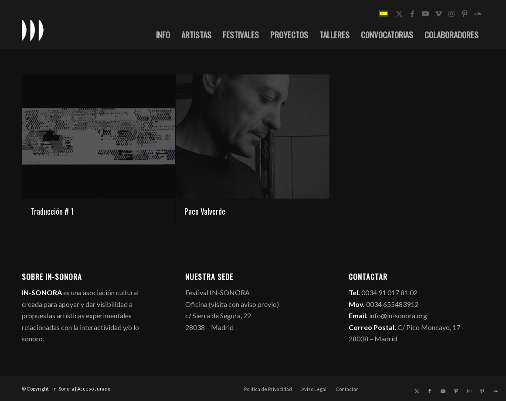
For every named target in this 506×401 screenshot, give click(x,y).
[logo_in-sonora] (33, 30)
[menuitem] (163, 34)
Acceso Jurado (93, 388)
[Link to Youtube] (425, 13)
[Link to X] (399, 13)
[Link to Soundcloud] (477, 13)
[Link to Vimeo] (438, 13)
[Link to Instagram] (451, 13)
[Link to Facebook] (412, 13)
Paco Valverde (204, 211)
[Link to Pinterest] (464, 13)
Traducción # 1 (52, 211)
